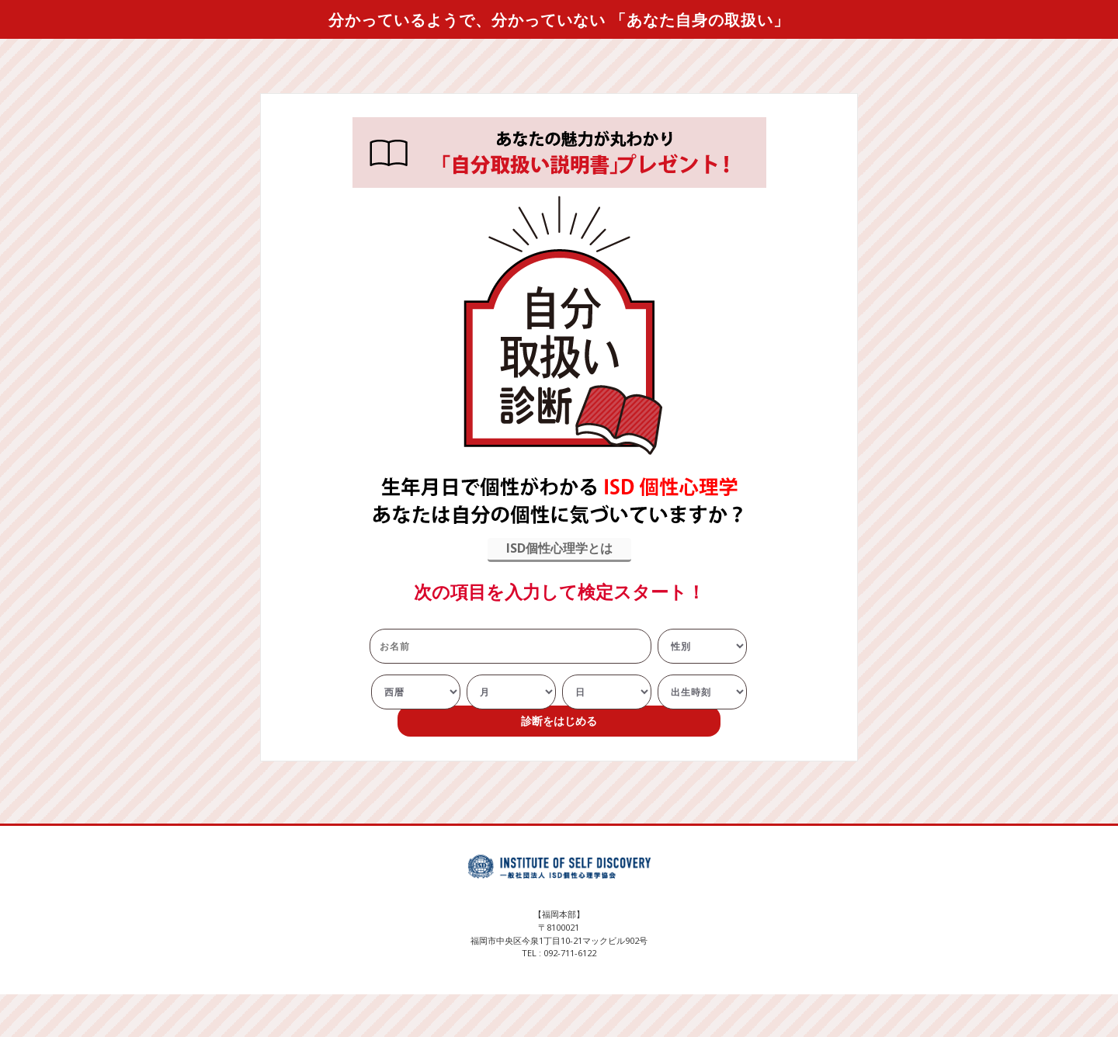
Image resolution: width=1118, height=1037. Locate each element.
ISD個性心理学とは (559, 548)
